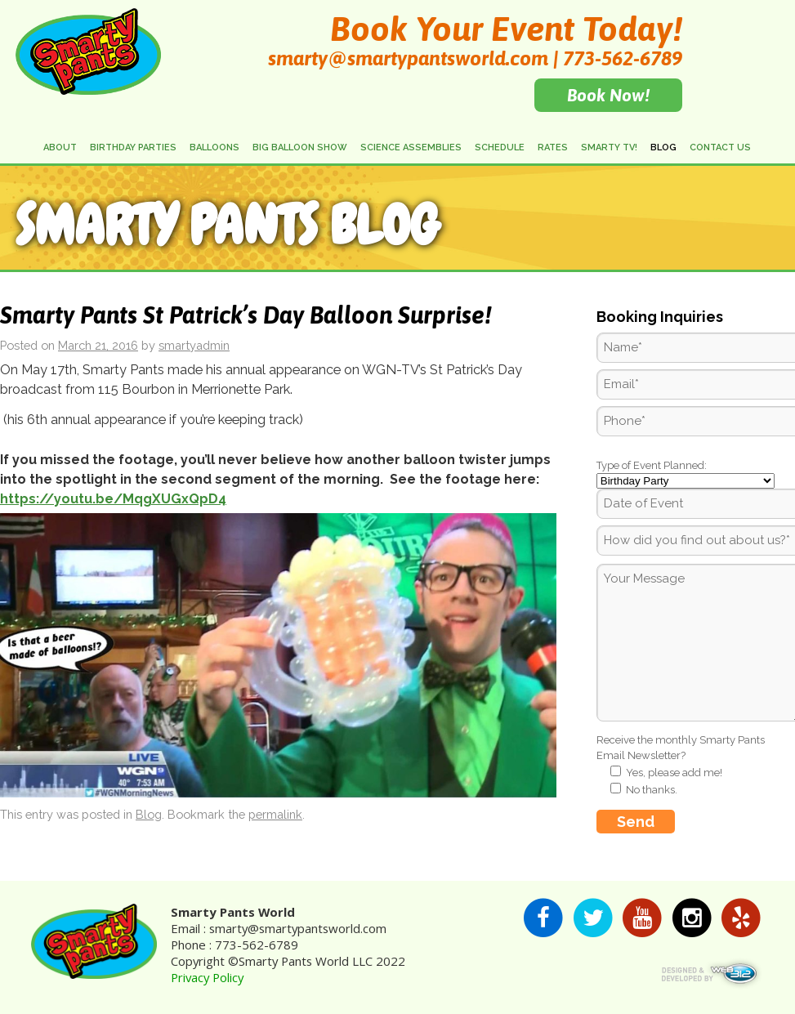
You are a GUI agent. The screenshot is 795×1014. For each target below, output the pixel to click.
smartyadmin (194, 345)
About (60, 147)
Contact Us (720, 147)
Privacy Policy (207, 977)
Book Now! (608, 95)
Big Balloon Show (299, 147)
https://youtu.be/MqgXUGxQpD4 (113, 499)
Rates (553, 147)
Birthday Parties (133, 147)
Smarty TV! (609, 147)
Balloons (214, 147)
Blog (663, 147)
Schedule (500, 147)
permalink (275, 814)
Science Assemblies (411, 147)
